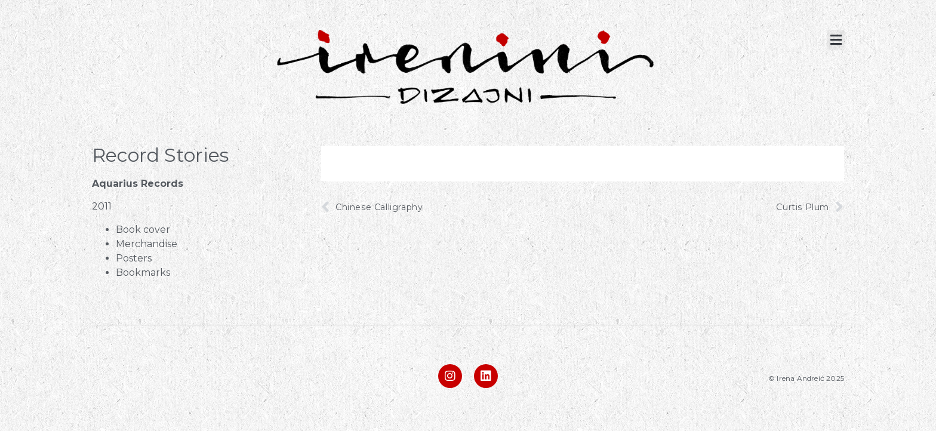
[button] (836, 40)
